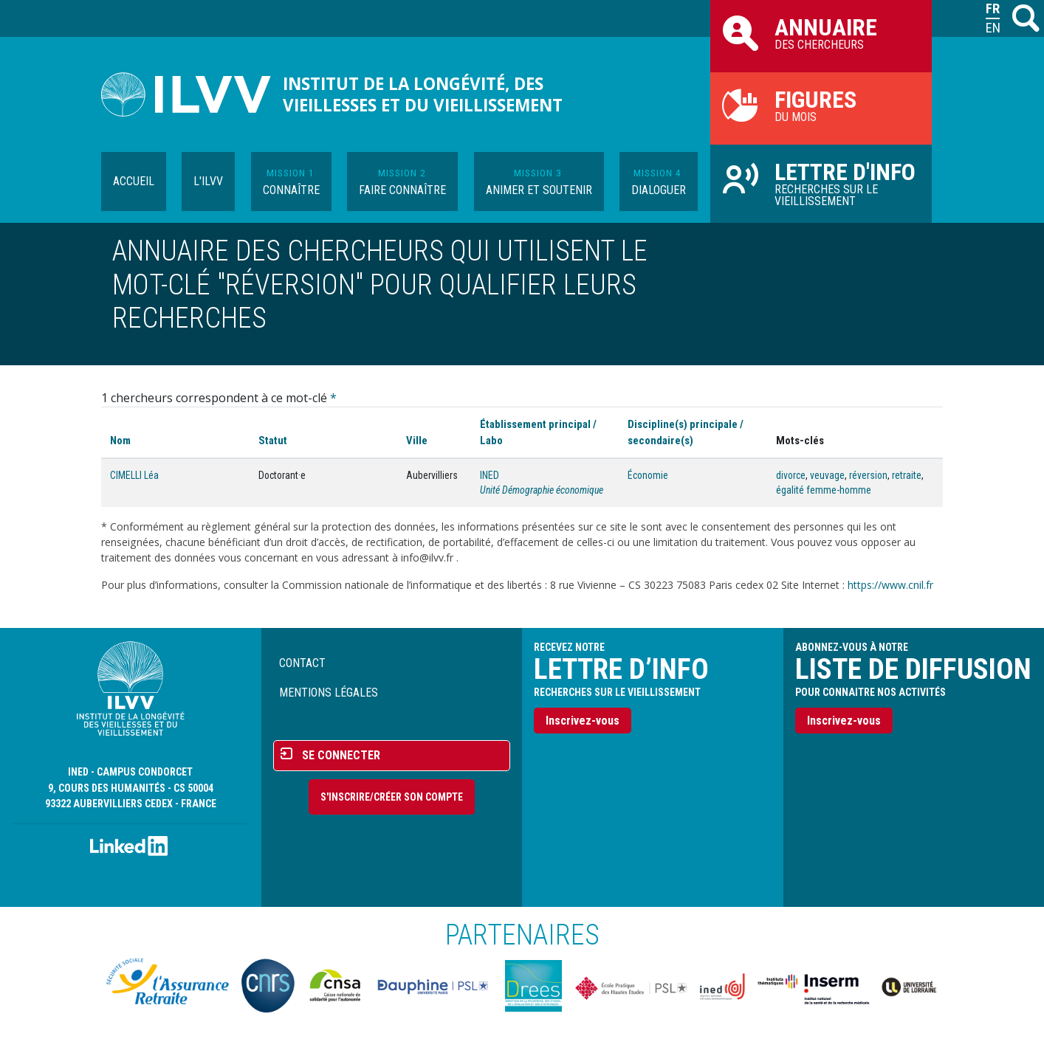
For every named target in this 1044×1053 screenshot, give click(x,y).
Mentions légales (328, 693)
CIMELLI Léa (134, 475)
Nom (120, 440)
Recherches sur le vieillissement (821, 183)
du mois (821, 105)
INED (489, 475)
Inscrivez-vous (582, 721)
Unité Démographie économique (541, 490)
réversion (868, 475)
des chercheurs (821, 32)
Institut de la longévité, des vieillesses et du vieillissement (423, 94)
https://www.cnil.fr (890, 585)
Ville (416, 440)
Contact (302, 663)
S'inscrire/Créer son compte (391, 797)
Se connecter (341, 755)
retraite (906, 475)
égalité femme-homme (823, 490)
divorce (791, 475)
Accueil (133, 181)
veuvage (827, 475)
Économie (648, 475)
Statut (272, 440)
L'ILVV (208, 181)
